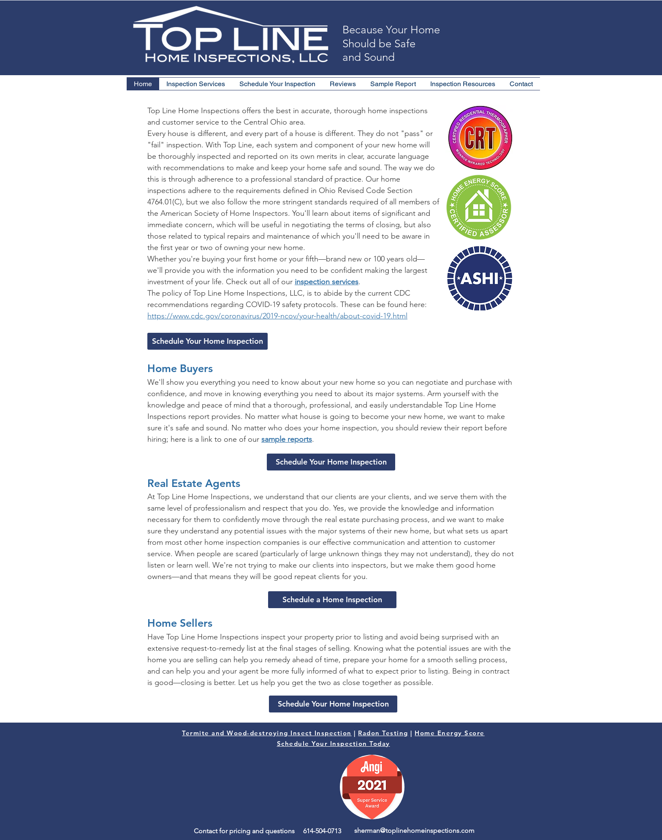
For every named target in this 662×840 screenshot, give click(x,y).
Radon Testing (383, 733)
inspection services (326, 281)
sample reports (286, 439)
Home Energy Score (450, 733)
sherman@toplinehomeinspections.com (414, 830)
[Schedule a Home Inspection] (332, 599)
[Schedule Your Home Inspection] (207, 341)
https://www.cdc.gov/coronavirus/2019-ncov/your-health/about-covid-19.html (277, 316)
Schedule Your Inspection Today (333, 743)
